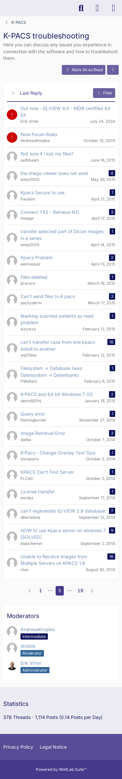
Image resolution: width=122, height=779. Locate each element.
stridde (27, 646)
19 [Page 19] (80, 590)
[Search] (81, 8)
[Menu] (113, 8)
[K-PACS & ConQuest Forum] (3, 8)
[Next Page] (92, 591)
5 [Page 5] (59, 590)
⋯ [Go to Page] (50, 590)
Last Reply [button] (31, 93)
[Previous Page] (30, 591)
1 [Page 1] (40, 590)
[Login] (97, 8)
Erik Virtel (30, 663)
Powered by (61, 769)
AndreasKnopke (37, 629)
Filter (104, 93)
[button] (113, 70)
